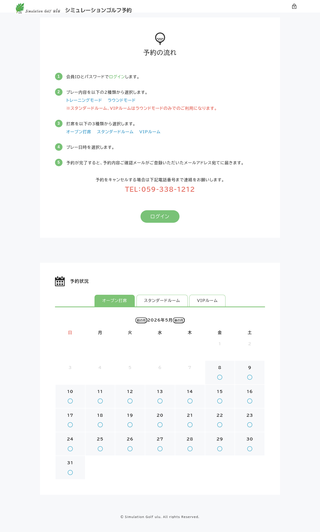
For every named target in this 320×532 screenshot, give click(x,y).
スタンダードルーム (162, 308)
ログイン (298, 12)
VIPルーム (207, 308)
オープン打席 (114, 308)
